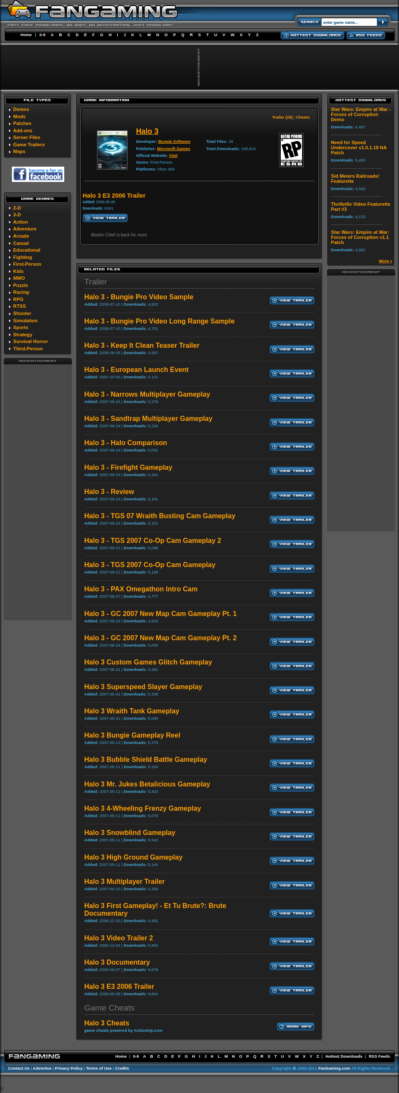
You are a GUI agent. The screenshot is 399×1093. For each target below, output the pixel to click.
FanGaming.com (334, 1068)
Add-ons (22, 130)
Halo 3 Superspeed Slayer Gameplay (143, 686)
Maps (19, 151)
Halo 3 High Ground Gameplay (133, 857)
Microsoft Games (173, 148)
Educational (26, 250)
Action (20, 221)
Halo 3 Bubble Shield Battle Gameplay (145, 759)
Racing (21, 292)
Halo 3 (147, 131)
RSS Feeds (379, 1056)
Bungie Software (174, 141)
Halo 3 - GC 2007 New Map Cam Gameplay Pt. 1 (160, 613)
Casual (21, 243)
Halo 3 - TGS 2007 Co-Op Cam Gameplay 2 (152, 540)
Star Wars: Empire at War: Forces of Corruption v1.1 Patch (360, 237)
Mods (19, 116)
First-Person (27, 264)
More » (385, 260)
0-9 (43, 34)
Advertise (42, 1068)
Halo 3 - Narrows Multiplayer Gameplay (147, 394)
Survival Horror (30, 341)
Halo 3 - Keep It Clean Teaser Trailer (142, 345)
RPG (18, 299)
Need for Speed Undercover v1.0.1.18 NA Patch (359, 147)
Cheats (303, 117)
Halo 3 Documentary (117, 962)
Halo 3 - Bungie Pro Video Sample (139, 297)
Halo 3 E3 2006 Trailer (119, 986)
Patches (22, 123)
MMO (19, 278)
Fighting (22, 257)
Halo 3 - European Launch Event (136, 369)
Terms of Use (98, 1068)
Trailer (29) (282, 117)
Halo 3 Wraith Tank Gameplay (131, 711)
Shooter (22, 313)
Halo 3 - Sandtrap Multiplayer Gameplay (148, 418)
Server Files (26, 137)
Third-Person (28, 348)
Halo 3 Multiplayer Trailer (124, 881)
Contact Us (19, 1068)
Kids (18, 271)
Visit (173, 155)
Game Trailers (29, 144)
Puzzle (20, 285)
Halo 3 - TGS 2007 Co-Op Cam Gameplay (150, 564)
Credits (122, 1068)
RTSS (19, 306)
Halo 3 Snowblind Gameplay (129, 832)
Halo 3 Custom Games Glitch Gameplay (148, 662)
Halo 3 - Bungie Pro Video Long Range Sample (159, 321)
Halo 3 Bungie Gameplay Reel (132, 735)
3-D (17, 214)
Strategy (22, 334)
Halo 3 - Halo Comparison (125, 442)
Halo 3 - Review (109, 491)
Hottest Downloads (343, 1056)
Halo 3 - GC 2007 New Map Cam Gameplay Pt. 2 (160, 638)
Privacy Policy (69, 1068)
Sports (20, 327)
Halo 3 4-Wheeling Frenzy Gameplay (142, 808)
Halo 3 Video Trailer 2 (118, 938)
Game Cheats (109, 1007)
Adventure (25, 228)
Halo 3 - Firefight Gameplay (128, 467)
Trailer (95, 281)
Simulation (25, 320)
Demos (21, 109)
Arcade (21, 235)
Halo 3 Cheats (106, 1023)
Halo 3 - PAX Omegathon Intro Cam (140, 589)
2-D (17, 207)
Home (26, 34)
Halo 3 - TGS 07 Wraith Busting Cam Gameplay (159, 516)
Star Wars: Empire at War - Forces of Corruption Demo (360, 114)
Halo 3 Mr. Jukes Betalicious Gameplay (147, 784)
